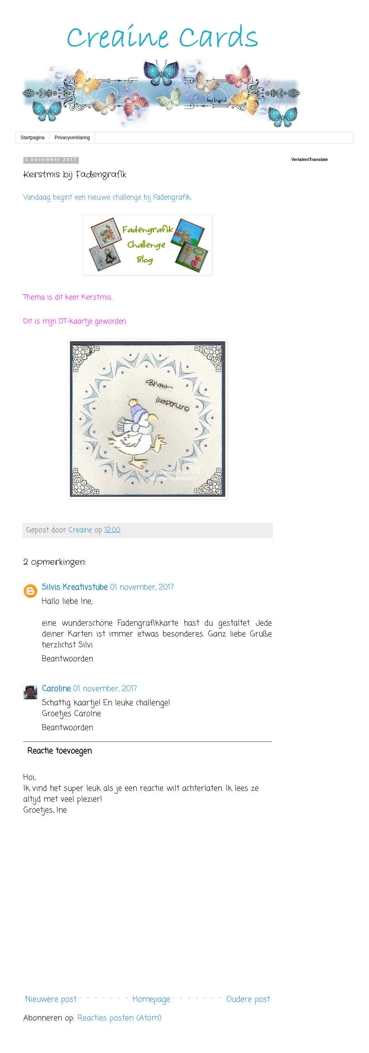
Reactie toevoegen (59, 751)
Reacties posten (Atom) (119, 1018)
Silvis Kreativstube (75, 588)
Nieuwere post (51, 1000)
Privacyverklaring (72, 137)
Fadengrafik (172, 197)
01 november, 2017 (142, 588)
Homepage (151, 1000)
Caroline (56, 689)
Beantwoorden (67, 659)
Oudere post (248, 1000)
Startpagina (32, 137)
